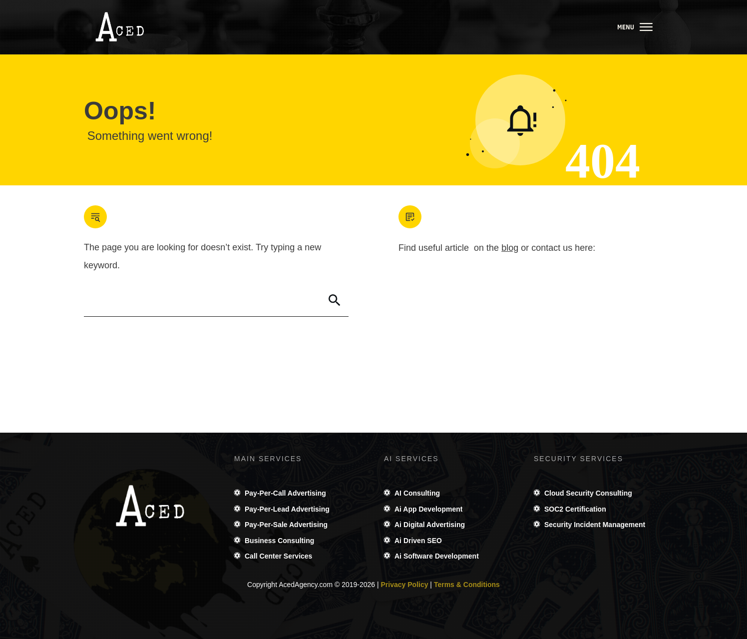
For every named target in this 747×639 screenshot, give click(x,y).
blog (509, 248)
